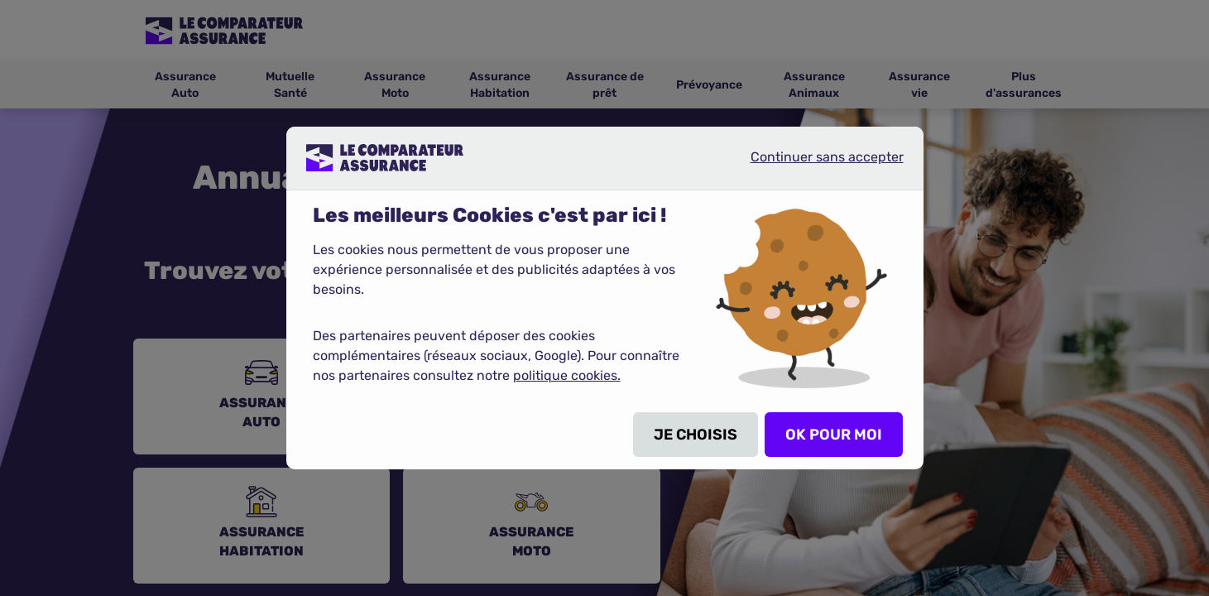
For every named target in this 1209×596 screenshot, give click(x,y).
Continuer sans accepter (813, 164)
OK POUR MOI (833, 434)
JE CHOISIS (695, 434)
